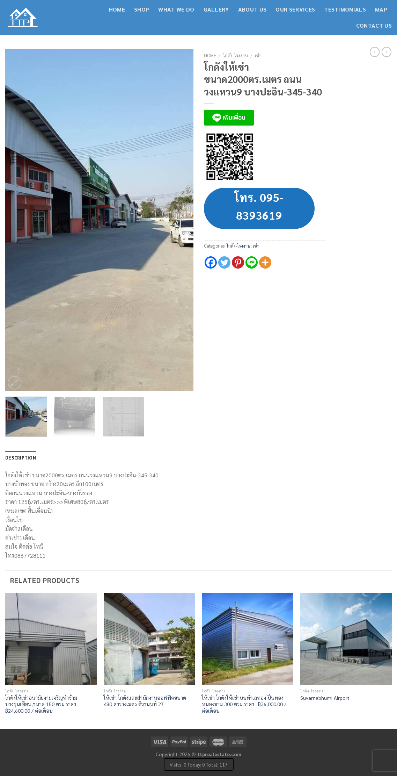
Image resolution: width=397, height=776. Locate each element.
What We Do (176, 9)
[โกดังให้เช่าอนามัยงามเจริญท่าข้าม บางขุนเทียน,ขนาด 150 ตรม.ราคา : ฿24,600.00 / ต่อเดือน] (51, 639)
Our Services (295, 9)
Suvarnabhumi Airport (325, 698)
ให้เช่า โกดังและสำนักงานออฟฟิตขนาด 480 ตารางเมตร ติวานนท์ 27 (145, 701)
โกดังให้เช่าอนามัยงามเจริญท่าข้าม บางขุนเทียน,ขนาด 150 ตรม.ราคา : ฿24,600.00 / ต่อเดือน (42, 704)
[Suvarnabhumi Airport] (346, 639)
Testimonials (345, 9)
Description (20, 458)
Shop (141, 9)
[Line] (251, 262)
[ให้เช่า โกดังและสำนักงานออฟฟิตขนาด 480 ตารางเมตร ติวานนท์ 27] (149, 639)
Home (117, 9)
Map (381, 9)
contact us (374, 25)
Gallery (216, 9)
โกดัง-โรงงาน (235, 55)
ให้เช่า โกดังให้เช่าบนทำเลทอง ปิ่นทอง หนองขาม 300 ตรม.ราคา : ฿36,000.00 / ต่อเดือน (244, 704)
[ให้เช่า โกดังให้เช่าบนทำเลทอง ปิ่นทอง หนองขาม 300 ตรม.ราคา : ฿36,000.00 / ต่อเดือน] (247, 639)
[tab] (20, 458)
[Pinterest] (238, 262)
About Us (252, 9)
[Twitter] (224, 262)
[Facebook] (211, 262)
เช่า (258, 55)
